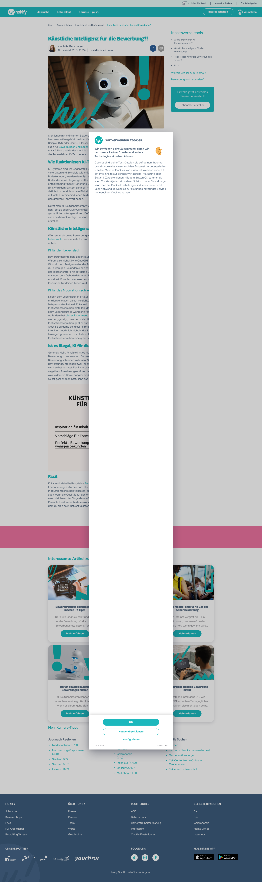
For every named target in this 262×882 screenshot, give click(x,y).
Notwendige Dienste (131, 731)
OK (131, 722)
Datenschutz (100, 745)
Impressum (162, 745)
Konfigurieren (131, 739)
